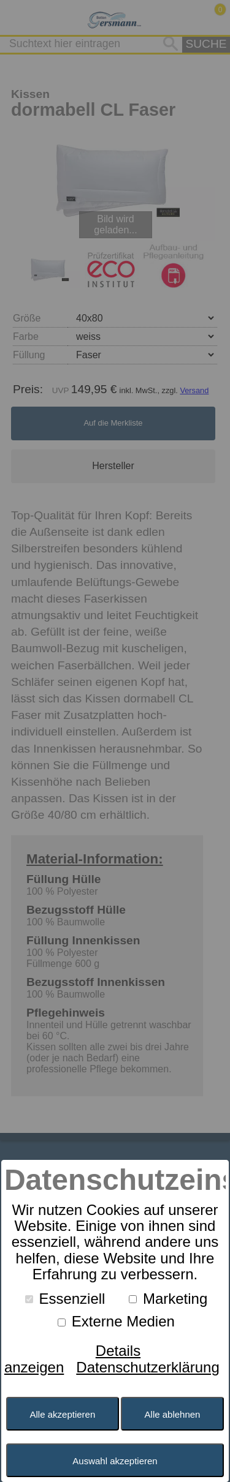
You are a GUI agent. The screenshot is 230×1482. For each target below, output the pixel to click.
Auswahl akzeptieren (114, 1461)
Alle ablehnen (173, 1414)
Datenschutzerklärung (147, 1367)
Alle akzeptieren (63, 1414)
